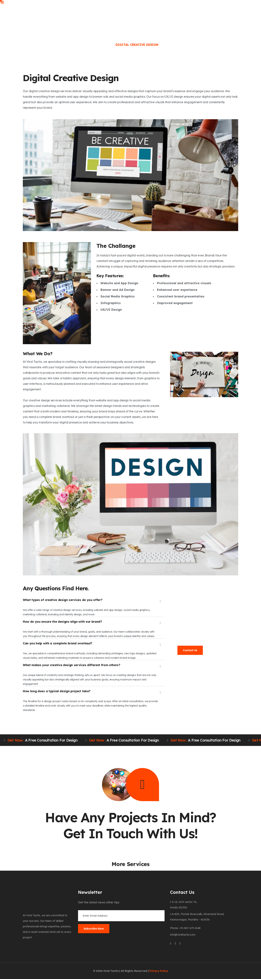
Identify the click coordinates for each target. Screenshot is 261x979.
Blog (219, 14)
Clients (132, 14)
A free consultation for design (40, 740)
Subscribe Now (94, 928)
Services (107, 14)
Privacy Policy (158, 971)
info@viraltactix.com (196, 636)
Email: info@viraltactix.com (117, 4)
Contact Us (190, 650)
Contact (200, 14)
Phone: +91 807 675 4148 (77, 4)
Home (64, 14)
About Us (84, 14)
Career (153, 14)
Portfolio (176, 14)
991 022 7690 (198, 625)
